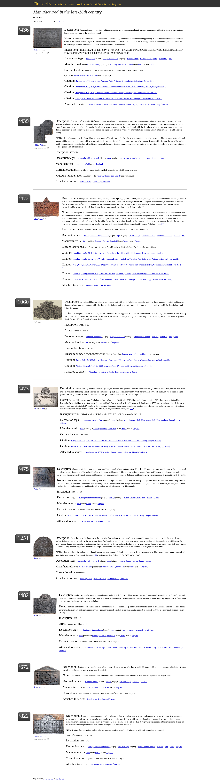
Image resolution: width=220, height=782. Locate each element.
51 (57, 21)
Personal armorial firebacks (126, 372)
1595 (81, 636)
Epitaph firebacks (140, 104)
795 (41, 145)
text (170, 59)
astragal (112, 498)
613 (35, 687)
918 (35, 50)
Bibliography (115, 4)
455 (40, 687)
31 (52, 21)
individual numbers (164, 235)
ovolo (108, 682)
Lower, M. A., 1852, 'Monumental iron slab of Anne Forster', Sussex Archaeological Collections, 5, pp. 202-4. (118, 99)
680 (42, 409)
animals (144, 682)
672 (24, 667)
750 (40, 489)
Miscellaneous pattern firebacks (101, 372)
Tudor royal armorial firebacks (130, 647)
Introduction (60, 4)
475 (24, 469)
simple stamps (132, 59)
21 (49, 21)
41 (117, 607)
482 (24, 595)
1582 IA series (105, 285)
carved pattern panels (148, 59)
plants (154, 158)
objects (161, 158)
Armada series (85, 182)
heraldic (142, 158)
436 (24, 30)
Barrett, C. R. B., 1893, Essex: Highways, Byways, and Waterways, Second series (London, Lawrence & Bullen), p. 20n (123, 360)
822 (24, 716)
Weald (140, 64)
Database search (84, 4)
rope (118, 235)
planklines (163, 59)
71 (63, 21)
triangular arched (91, 682)
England (152, 64)
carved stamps (134, 235)
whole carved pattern (142, 337)
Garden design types (102, 521)
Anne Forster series (110, 104)
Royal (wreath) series (106, 699)
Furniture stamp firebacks (158, 104)
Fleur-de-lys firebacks (101, 182)
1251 (23, 538)
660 (36, 145)
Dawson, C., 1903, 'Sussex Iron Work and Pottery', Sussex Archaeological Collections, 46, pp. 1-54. (114, 81)
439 (24, 121)
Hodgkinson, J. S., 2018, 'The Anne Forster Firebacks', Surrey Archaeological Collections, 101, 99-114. (116, 93)
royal (147, 630)
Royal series (92, 699)
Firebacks (42, 3)
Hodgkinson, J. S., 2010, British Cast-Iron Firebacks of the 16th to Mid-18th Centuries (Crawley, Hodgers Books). (120, 87)
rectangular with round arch (88, 158)
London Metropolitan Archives (134, 354)
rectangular (90, 59)
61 (60, 21)
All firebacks (100, 4)
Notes (71, 4)
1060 (23, 302)
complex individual (110, 59)
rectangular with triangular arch (96, 235)
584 (40, 615)
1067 (36, 219)
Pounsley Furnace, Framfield (121, 64)
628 (40, 50)
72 (96, 555)
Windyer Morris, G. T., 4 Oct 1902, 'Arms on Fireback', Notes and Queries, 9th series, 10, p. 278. (114, 366)
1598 (79, 504)
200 (162, 224)
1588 (77, 164)
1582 (84, 241)
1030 (36, 736)
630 (35, 558)
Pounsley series (95, 104)
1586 (86, 342)
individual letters (148, 235)
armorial (163, 337)
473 (24, 388)
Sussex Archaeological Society (86, 75)
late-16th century (93, 64)
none (109, 158)
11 (46, 21)
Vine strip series (125, 104)
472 (24, 198)
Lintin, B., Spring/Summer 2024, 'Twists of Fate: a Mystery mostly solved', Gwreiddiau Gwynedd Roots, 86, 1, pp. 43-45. (121, 274)
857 (36, 409)
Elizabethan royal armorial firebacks (158, 647)
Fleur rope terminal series (121, 452)
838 (41, 219)
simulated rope (123, 747)
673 (35, 615)
